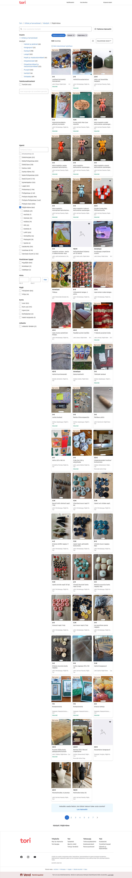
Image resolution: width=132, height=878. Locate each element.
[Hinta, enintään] (36, 279)
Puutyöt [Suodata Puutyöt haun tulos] (28, 70)
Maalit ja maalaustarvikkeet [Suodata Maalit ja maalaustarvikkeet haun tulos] (35, 57)
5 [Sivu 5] (84, 817)
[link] (28, 38)
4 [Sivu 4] (79, 817)
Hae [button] (45, 279)
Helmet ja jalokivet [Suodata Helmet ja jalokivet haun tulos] (32, 44)
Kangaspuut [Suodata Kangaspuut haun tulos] (29, 47)
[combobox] (55, 29)
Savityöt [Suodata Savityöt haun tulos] (28, 73)
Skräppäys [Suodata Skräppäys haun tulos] (29, 76)
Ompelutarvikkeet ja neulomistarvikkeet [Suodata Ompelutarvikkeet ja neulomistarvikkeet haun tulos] (32, 65)
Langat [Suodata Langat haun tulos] (28, 54)
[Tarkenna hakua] (33, 149)
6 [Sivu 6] (88, 817)
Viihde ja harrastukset (32, 23)
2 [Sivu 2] (71, 817)
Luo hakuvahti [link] (82, 809)
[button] (103, 29)
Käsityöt (46, 23)
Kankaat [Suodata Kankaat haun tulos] (28, 51)
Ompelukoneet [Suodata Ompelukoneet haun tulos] (30, 61)
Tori (20, 23)
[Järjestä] (104, 40)
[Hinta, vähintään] (24, 279)
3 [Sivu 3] (75, 817)
